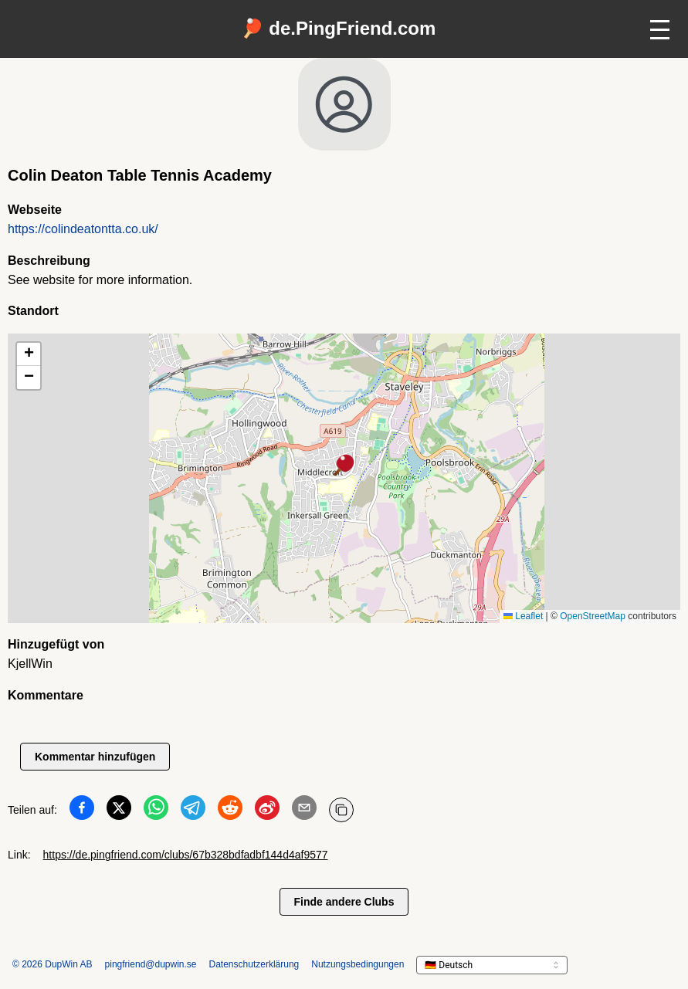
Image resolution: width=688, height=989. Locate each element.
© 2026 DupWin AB (52, 964)
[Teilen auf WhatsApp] (156, 810)
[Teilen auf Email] (304, 810)
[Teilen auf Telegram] (193, 810)
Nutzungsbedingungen (357, 964)
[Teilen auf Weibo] (267, 810)
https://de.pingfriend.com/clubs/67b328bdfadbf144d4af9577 (185, 854)
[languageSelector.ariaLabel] (492, 965)
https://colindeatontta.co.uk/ (83, 228)
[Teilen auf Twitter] (119, 810)
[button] (344, 466)
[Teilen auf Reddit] (230, 810)
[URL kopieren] (341, 810)
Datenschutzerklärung (254, 964)
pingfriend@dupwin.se (151, 964)
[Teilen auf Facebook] (81, 810)
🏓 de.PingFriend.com (338, 28)
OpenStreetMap (592, 616)
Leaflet (523, 616)
